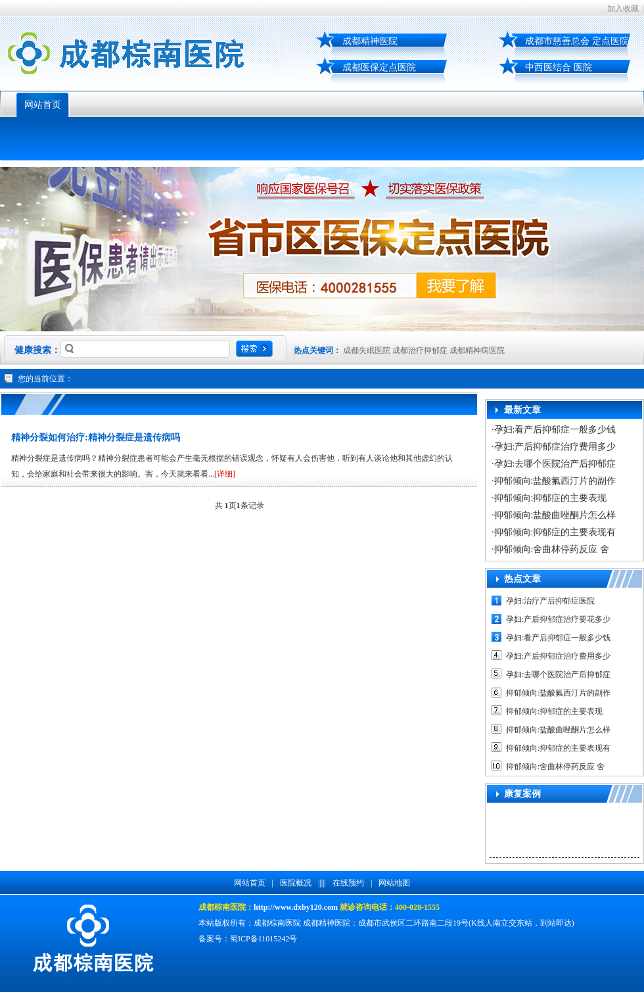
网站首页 (42, 105)
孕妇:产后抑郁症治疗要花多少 (558, 619)
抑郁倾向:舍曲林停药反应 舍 (551, 549)
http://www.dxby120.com (296, 907)
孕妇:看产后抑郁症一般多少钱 (555, 430)
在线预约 (348, 882)
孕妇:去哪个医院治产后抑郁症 (555, 464)
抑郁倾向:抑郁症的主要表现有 (555, 532)
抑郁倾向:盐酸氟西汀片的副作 (555, 481)
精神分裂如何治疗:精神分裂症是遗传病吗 (95, 437)
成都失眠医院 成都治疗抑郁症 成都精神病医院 (424, 350)
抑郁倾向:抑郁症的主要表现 (550, 498)
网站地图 (394, 882)
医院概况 (295, 882)
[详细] (224, 474)
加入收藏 (623, 8)
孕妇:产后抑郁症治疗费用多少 (555, 447)
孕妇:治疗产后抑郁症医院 (550, 600)
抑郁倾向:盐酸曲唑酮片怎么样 (555, 515)
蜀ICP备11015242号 (263, 938)
